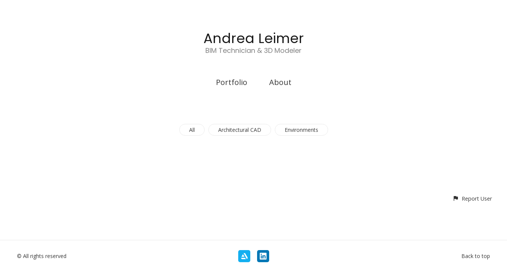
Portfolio (231, 82)
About (280, 82)
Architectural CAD (239, 129)
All (192, 129)
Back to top (475, 256)
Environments (301, 129)
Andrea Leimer (253, 38)
